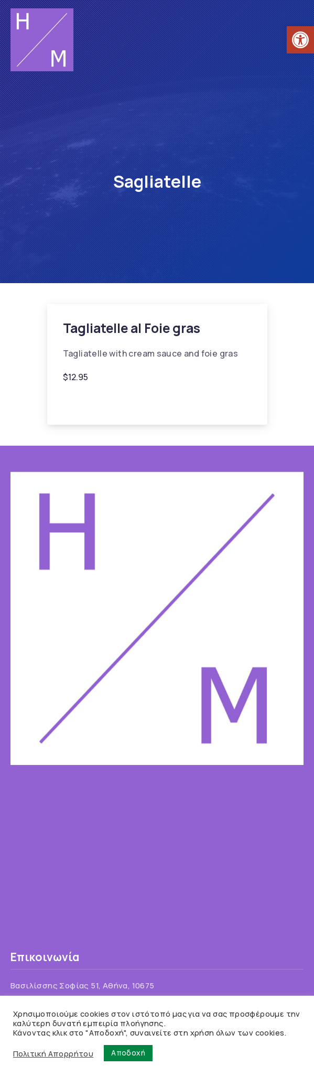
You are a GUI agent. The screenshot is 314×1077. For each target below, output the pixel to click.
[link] (300, 39)
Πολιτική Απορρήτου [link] (53, 1053)
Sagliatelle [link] (135, 401)
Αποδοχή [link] (128, 1053)
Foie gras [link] (86, 401)
